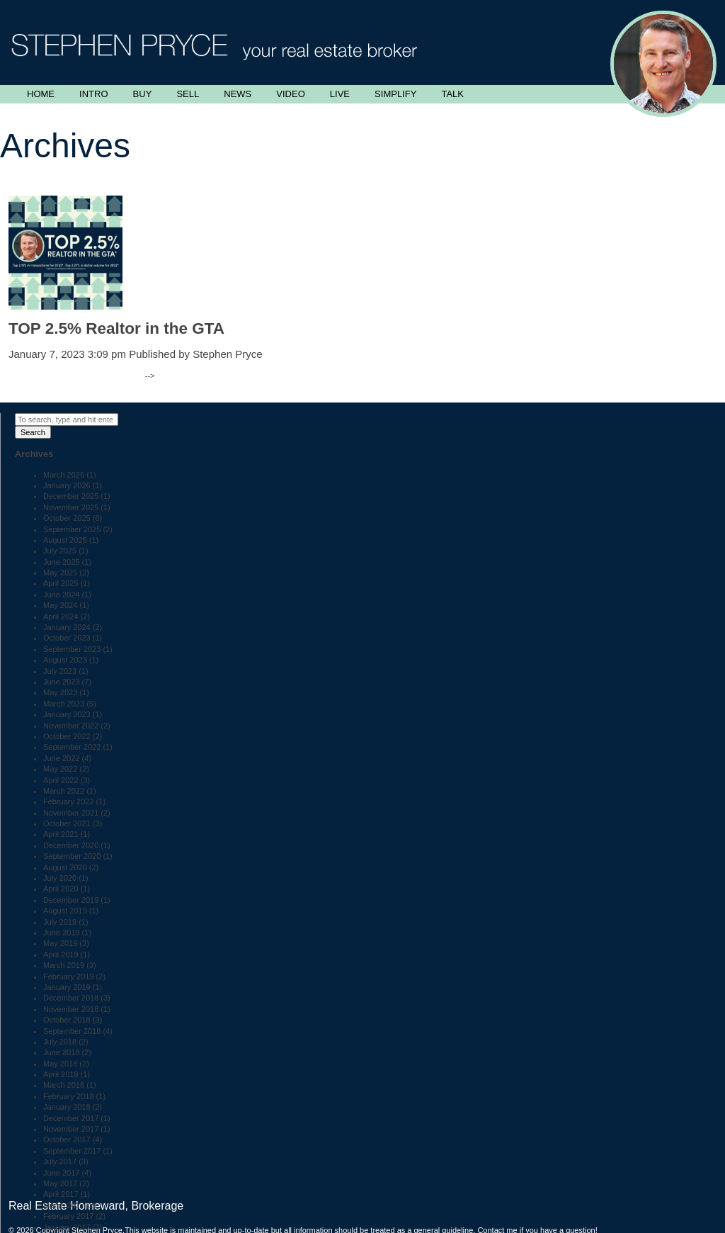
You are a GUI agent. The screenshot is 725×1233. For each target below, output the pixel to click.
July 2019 (59, 922)
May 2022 (60, 769)
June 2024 (61, 594)
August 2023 (65, 659)
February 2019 (68, 976)
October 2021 (67, 823)
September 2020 (72, 856)
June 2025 (61, 562)
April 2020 (61, 888)
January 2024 (67, 627)
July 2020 (59, 878)
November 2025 (70, 507)
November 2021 (70, 813)
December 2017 (70, 1118)
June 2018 (61, 1052)
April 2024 (61, 616)
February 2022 (68, 801)
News (237, 94)
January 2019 (67, 987)
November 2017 (70, 1129)
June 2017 (61, 1173)
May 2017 (60, 1183)
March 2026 (63, 475)
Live (340, 94)
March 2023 (63, 703)
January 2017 (67, 1227)
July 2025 (59, 550)
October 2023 (67, 638)
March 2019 (63, 965)
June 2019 (61, 932)
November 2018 (70, 1009)
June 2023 (61, 681)
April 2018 (61, 1074)
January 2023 (67, 714)
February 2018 (68, 1096)
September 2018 (72, 1031)
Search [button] (33, 432)
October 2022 (67, 736)
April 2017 (61, 1194)
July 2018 (59, 1041)
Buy (142, 94)
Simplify (395, 94)
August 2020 (65, 867)
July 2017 (59, 1161)
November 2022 (70, 725)
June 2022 (61, 758)
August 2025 (65, 540)
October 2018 (67, 1019)
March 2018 (63, 1085)
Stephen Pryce (227, 354)
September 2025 (72, 529)
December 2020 (70, 845)
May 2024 (60, 605)
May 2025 (60, 572)
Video (290, 94)
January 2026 (67, 485)
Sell (187, 94)
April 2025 (61, 583)
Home (41, 94)
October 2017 (67, 1139)
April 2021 (61, 834)
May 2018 (60, 1063)
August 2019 (65, 910)
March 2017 (63, 1205)
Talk (452, 94)
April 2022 (61, 780)
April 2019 (61, 954)
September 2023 (72, 649)
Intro (93, 94)
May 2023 (60, 692)
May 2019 (60, 943)
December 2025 (70, 496)
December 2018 (70, 997)
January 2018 (67, 1107)
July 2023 (59, 671)
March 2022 (63, 791)
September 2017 (72, 1151)
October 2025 (67, 518)
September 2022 (72, 747)
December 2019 (70, 900)
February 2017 (68, 1216)
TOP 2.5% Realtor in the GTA (116, 328)
